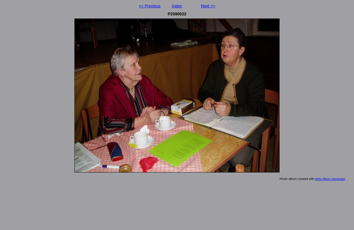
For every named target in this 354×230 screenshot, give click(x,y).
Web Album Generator (330, 178)
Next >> (208, 6)
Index (177, 6)
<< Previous (149, 6)
